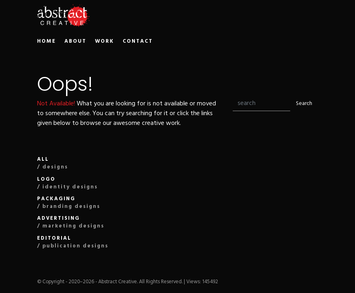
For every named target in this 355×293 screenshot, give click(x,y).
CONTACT (138, 41)
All (52, 163)
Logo (67, 183)
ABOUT (75, 41)
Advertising (70, 222)
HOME (46, 41)
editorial (72, 242)
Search (304, 103)
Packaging (68, 202)
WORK (104, 41)
